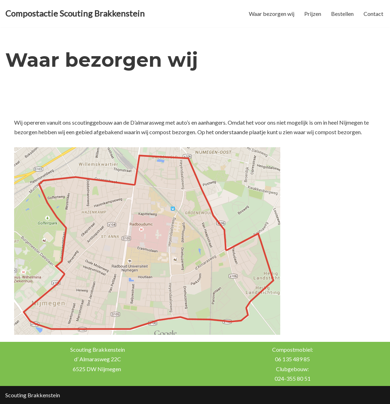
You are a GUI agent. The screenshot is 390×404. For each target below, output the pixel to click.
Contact (373, 13)
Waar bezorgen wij (271, 13)
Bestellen (342, 13)
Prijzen (312, 13)
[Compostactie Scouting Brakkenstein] (75, 13)
